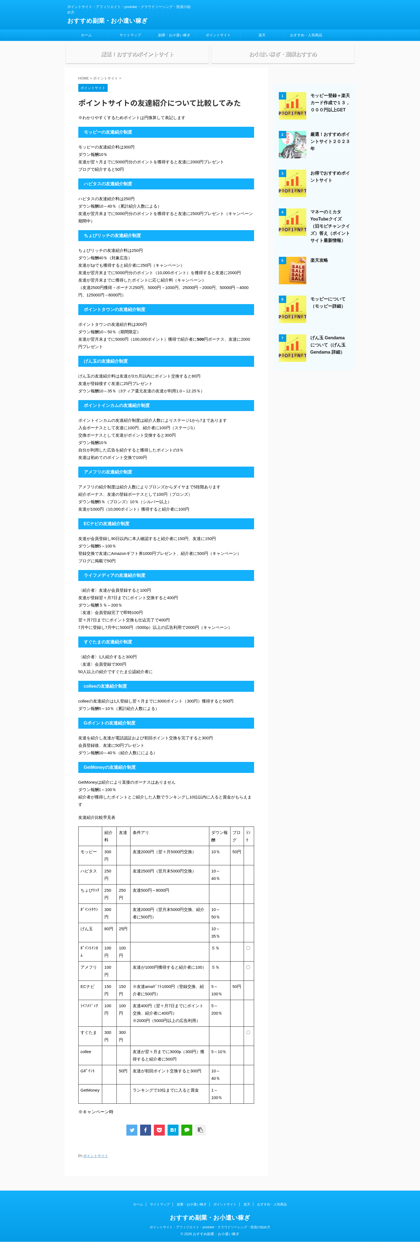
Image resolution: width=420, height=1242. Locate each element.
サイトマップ (130, 35)
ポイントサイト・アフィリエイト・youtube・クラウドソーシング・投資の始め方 (210, 1227)
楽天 (262, 35)
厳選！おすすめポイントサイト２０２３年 (330, 150)
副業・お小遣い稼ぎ (174, 35)
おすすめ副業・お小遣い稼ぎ (107, 20)
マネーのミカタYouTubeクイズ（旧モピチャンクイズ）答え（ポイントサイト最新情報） (330, 235)
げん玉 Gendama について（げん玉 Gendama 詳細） (328, 354)
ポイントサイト (218, 35)
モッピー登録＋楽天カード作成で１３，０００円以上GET (330, 112)
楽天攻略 (319, 269)
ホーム (86, 35)
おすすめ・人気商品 (306, 35)
